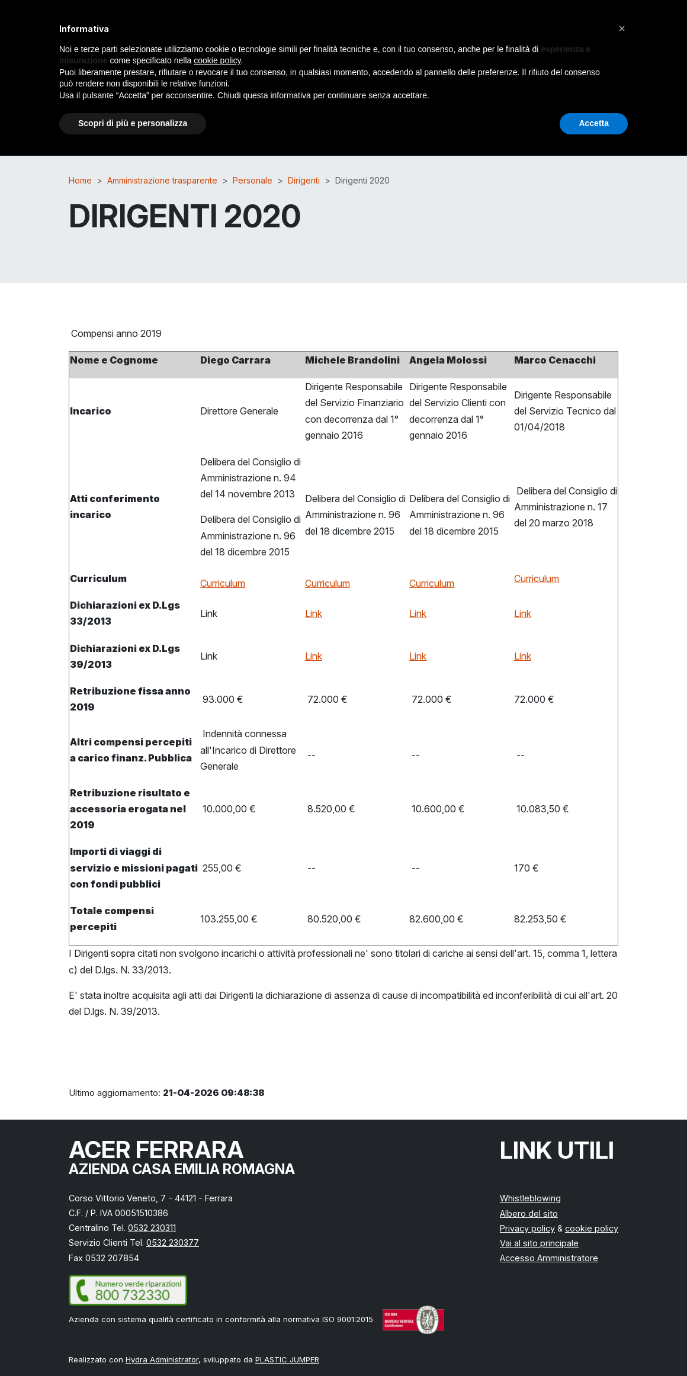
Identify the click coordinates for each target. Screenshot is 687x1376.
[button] (621, 28)
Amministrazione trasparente (162, 180)
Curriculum (222, 583)
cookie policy (591, 1228)
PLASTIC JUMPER (287, 1359)
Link (313, 613)
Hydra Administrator (162, 1359)
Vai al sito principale (539, 1243)
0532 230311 (152, 1228)
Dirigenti (304, 180)
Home (80, 180)
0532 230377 (172, 1242)
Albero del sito (529, 1213)
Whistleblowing (530, 1198)
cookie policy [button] (217, 60)
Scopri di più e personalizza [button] (132, 123)
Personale (252, 180)
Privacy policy (527, 1228)
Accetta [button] (594, 123)
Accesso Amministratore (549, 1258)
